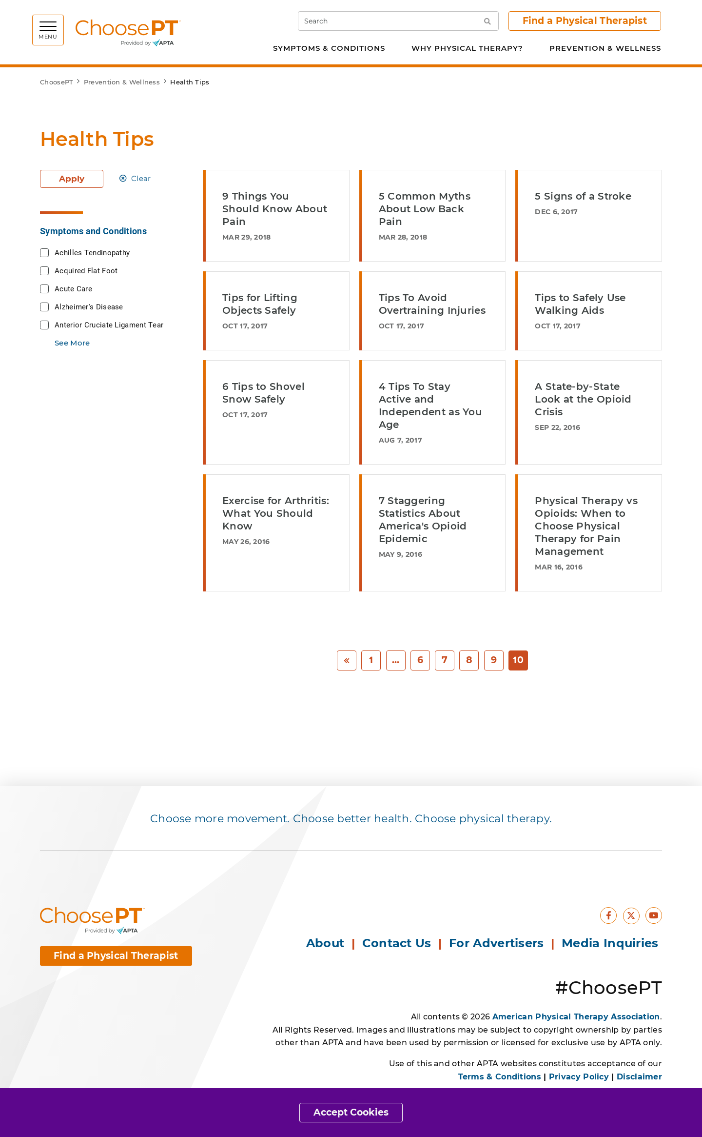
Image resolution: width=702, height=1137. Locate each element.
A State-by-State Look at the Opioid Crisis (583, 399)
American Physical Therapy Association (576, 1016)
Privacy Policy (579, 1076)
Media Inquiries (612, 943)
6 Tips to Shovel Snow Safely (263, 393)
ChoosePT (56, 82)
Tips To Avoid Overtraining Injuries (432, 304)
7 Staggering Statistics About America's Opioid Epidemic (423, 520)
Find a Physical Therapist (585, 20)
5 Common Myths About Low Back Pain (424, 208)
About (325, 943)
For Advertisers (498, 943)
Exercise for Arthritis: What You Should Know (275, 513)
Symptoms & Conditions (329, 48)
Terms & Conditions (499, 1076)
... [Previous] (396, 660)
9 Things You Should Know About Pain (274, 208)
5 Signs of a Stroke (583, 196)
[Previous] (346, 660)
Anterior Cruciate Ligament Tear (109, 324)
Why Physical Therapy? (467, 48)
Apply (71, 178)
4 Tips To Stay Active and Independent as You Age (430, 405)
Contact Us (396, 943)
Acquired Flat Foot (86, 270)
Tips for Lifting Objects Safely (259, 304)
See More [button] (72, 342)
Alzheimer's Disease (89, 306)
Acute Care (73, 288)
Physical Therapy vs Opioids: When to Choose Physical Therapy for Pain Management (586, 526)
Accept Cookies (351, 1112)
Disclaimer (639, 1076)
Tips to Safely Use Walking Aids (580, 304)
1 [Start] (371, 660)
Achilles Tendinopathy (92, 252)
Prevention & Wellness (605, 48)
